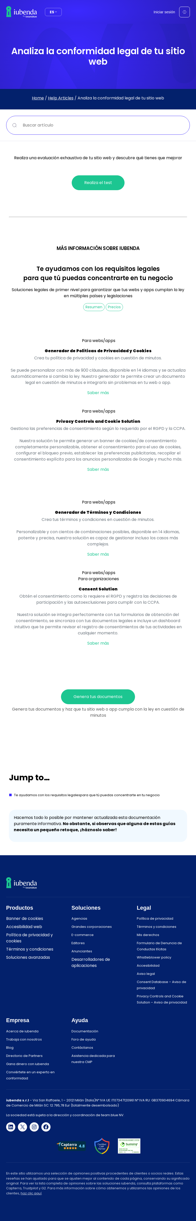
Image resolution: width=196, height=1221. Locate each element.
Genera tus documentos (98, 697)
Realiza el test (98, 183)
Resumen (93, 307)
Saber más (98, 393)
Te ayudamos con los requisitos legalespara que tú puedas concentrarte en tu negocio (87, 795)
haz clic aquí (31, 1193)
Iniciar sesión (164, 12)
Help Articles (61, 98)
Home (38, 98)
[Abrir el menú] (184, 12)
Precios (114, 307)
